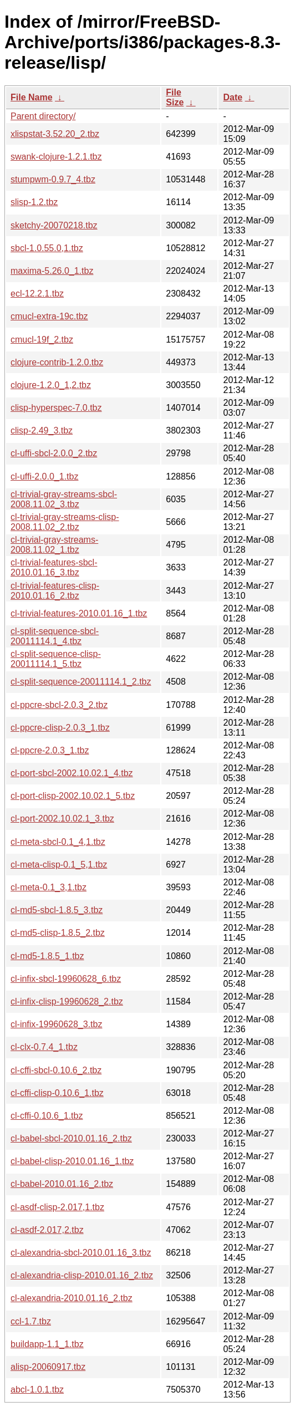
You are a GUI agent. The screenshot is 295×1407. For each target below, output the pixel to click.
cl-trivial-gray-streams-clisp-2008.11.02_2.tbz (65, 522)
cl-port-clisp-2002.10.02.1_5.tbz (73, 796)
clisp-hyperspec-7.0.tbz (56, 407)
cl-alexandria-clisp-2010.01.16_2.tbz (82, 1275)
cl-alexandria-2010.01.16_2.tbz (72, 1298)
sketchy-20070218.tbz (54, 225)
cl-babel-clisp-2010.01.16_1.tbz (72, 1161)
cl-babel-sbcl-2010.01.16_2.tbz (71, 1138)
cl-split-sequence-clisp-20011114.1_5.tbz (56, 659)
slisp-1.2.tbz (34, 202)
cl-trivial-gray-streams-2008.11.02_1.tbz (54, 544)
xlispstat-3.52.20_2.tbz (55, 134)
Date (232, 97)
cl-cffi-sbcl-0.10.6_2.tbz (56, 1070)
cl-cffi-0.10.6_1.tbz (47, 1115)
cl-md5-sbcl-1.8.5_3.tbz (57, 910)
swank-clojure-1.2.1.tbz (56, 156)
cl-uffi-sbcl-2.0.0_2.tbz (54, 453)
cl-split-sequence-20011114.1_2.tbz (81, 681)
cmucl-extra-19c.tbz (49, 316)
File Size (175, 97)
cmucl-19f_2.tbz (42, 339)
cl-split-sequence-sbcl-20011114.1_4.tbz (55, 636)
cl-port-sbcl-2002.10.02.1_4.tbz (72, 773)
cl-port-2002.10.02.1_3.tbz (62, 818)
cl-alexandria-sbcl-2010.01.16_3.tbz (81, 1252)
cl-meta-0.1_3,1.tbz (49, 887)
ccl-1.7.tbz (31, 1321)
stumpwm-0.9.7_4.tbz (53, 179)
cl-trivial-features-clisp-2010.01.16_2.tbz (55, 590)
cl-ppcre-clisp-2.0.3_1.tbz (60, 727)
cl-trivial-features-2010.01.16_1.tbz (79, 613)
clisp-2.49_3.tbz (42, 430)
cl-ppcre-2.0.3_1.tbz (50, 750)
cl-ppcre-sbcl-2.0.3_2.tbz (59, 705)
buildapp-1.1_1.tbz (47, 1344)
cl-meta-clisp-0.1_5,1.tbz (59, 864)
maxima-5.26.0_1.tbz (52, 271)
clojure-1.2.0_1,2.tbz (51, 385)
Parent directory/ (43, 116)
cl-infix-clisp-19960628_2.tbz (67, 1001)
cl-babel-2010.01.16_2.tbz (62, 1184)
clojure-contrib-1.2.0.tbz (57, 362)
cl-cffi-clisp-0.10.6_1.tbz (57, 1093)
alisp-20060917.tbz (48, 1367)
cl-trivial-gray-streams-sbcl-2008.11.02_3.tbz (64, 499)
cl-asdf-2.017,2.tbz (47, 1230)
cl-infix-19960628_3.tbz (56, 1024)
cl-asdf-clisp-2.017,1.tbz (57, 1207)
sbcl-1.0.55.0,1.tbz (47, 248)
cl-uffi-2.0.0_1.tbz (44, 476)
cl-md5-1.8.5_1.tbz (47, 956)
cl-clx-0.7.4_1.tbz (44, 1047)
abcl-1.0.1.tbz (37, 1389)
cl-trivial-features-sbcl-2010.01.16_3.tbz (54, 567)
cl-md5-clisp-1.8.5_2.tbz (58, 932)
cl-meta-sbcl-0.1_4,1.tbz (58, 842)
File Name (32, 97)
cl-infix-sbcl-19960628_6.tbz (66, 978)
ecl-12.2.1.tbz (37, 293)
